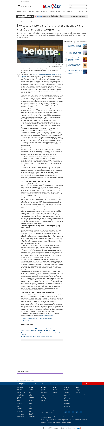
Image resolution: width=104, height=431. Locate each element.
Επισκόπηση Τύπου (68, 398)
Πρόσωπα (43, 389)
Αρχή (84, 383)
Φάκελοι (66, 395)
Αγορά (30, 392)
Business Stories (67, 405)
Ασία (30, 409)
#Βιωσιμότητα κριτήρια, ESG (46, 318)
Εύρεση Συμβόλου (20, 395)
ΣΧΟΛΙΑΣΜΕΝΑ (82, 41)
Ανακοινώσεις (19, 403)
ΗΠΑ (30, 406)
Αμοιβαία (42, 395)
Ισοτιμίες (30, 414)
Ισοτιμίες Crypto (32, 416)
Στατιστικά (19, 397)
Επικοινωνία (38, 384)
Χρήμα (30, 411)
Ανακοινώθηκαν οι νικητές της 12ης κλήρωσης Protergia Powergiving (74, 59)
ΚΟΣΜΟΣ (24, 21)
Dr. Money (66, 389)
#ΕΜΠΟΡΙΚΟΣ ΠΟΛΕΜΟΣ (33, 11)
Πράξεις (18, 400)
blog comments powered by (25, 380)
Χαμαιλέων (78, 389)
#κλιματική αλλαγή (26, 320)
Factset (52, 412)
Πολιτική (30, 398)
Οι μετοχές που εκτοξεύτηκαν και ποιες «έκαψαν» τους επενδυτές (74, 66)
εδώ (76, 16)
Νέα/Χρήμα (43, 390)
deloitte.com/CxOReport (46, 315)
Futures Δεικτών (20, 411)
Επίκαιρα (30, 395)
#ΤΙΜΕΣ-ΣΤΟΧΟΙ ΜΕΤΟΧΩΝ (48, 11)
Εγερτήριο (66, 400)
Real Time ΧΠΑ (20, 390)
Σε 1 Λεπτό (31, 405)
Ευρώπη (30, 408)
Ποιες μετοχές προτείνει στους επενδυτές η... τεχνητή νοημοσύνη (75, 72)
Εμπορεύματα (31, 413)
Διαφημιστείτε (58, 384)
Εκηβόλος (78, 390)
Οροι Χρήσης (50, 384)
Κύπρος (30, 400)
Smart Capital (67, 406)
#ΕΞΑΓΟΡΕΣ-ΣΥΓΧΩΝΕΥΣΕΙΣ (63, 11)
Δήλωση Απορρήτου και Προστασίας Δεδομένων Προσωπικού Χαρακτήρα (56, 422)
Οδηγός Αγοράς (44, 392)
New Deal (78, 392)
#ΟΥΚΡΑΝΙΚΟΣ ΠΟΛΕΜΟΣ (77, 11)
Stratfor (47, 412)
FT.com (42, 412)
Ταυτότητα (31, 384)
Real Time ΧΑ (19, 389)
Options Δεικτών (20, 413)
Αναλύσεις (43, 397)
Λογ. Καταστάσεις (56, 394)
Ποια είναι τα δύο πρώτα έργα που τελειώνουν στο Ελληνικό (74, 53)
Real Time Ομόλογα (21, 392)
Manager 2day (67, 394)
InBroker (49, 417)
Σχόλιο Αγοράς (20, 394)
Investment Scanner (44, 398)
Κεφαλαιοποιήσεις (20, 402)
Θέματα (65, 397)
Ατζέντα (65, 402)
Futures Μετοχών (20, 414)
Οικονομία (31, 390)
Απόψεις (66, 390)
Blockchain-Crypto (44, 400)
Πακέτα (18, 398)
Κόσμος (30, 394)
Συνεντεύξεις (66, 392)
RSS (53, 395)
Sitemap (44, 384)
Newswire (31, 389)
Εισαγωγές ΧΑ (43, 394)
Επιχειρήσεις (31, 397)
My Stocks (55, 389)
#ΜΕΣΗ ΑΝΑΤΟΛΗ (21, 11)
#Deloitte (24, 318)
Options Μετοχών (20, 416)
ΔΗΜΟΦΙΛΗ (68, 41)
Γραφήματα (55, 392)
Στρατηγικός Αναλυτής (80, 394)
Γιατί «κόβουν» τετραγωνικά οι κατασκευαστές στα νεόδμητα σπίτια (74, 47)
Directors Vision (67, 403)
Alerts (54, 390)
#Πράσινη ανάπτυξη (32, 318)
